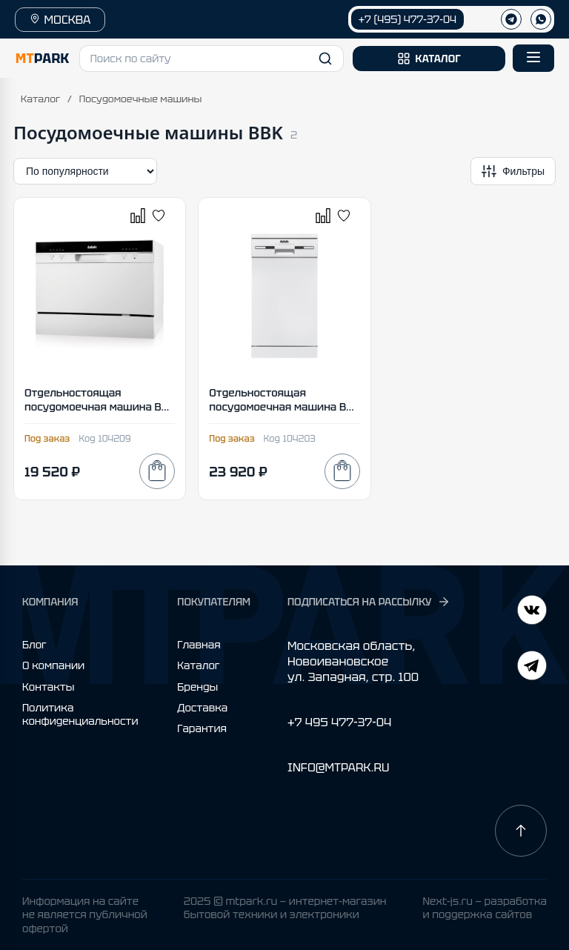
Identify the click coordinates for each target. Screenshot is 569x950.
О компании (53, 665)
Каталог (40, 99)
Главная (198, 644)
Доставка (202, 707)
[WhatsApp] (540, 19)
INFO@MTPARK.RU (338, 767)
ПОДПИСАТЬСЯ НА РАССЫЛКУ (368, 601)
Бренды (197, 687)
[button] (212, 58)
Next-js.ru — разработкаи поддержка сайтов (484, 907)
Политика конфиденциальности (80, 714)
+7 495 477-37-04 (339, 722)
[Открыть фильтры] (513, 171)
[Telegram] (532, 611)
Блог (34, 644)
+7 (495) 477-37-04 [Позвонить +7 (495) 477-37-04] (407, 19)
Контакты (48, 687)
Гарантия (202, 728)
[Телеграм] (511, 19)
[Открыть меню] (533, 58)
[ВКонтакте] (532, 667)
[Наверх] (521, 831)
